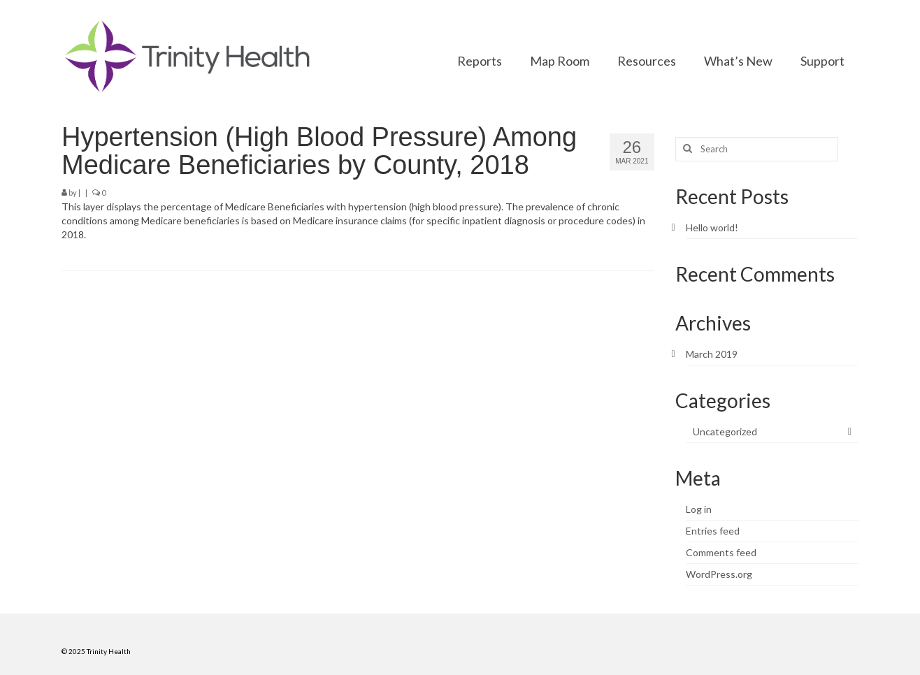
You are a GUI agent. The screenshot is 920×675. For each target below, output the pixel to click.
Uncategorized (725, 431)
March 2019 (712, 354)
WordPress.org (719, 574)
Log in (699, 509)
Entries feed (713, 531)
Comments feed (721, 552)
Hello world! (712, 227)
